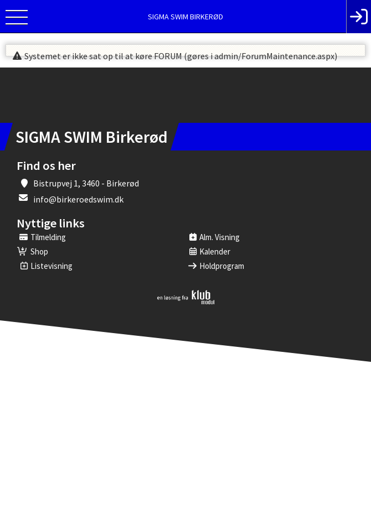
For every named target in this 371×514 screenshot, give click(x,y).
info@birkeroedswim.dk (78, 199)
